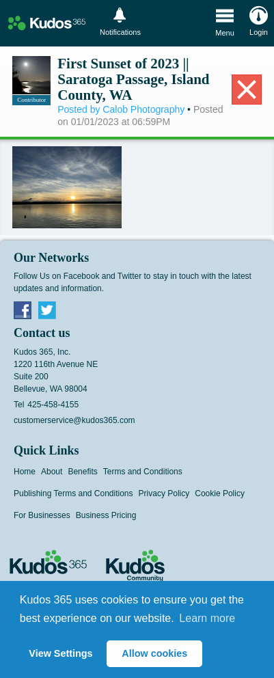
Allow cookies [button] (154, 653)
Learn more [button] (207, 618)
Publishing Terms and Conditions (73, 493)
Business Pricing (106, 515)
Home (25, 471)
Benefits (82, 471)
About (51, 471)
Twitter (47, 309)
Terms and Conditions (142, 471)
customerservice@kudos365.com (74, 420)
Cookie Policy (220, 493)
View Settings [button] (60, 653)
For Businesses (42, 515)
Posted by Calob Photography (120, 109)
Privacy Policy (164, 493)
